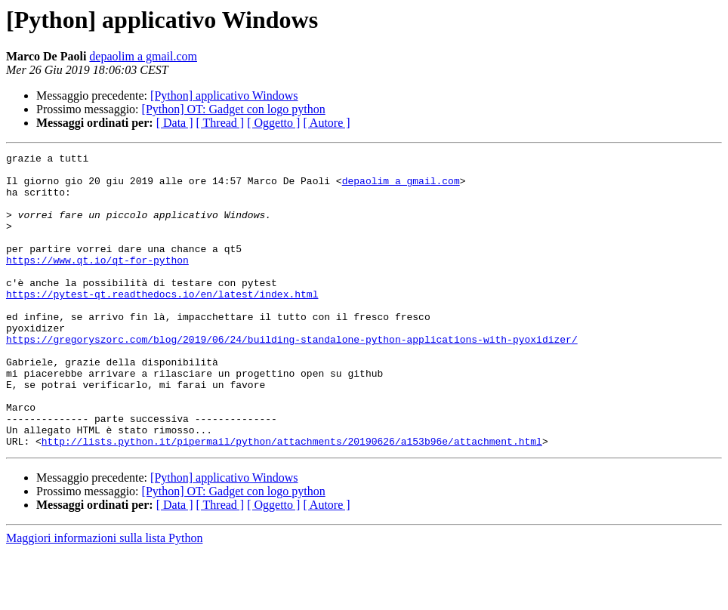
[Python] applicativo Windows (224, 95)
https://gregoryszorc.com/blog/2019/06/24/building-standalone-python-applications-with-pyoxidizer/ (292, 377)
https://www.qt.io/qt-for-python (97, 282)
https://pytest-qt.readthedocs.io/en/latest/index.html (162, 323)
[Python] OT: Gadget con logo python (233, 109)
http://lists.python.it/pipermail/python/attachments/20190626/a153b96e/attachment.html (292, 500)
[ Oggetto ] (273, 122)
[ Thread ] (220, 122)
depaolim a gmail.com (143, 56)
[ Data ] (174, 122)
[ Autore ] (326, 122)
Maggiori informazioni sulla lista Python (104, 596)
